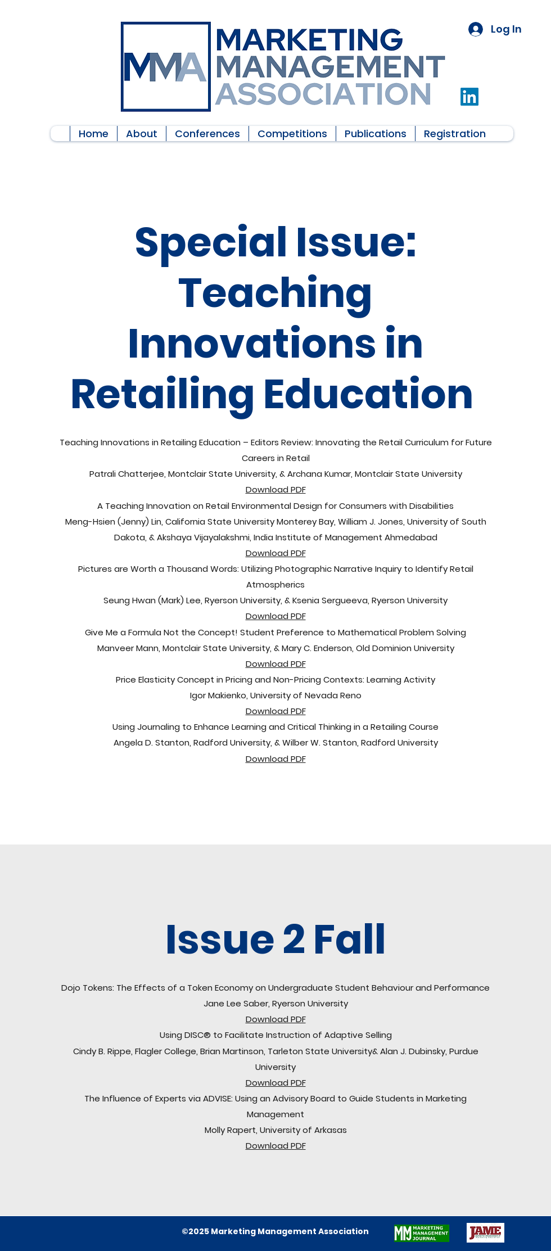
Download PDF (276, 489)
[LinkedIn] (469, 97)
